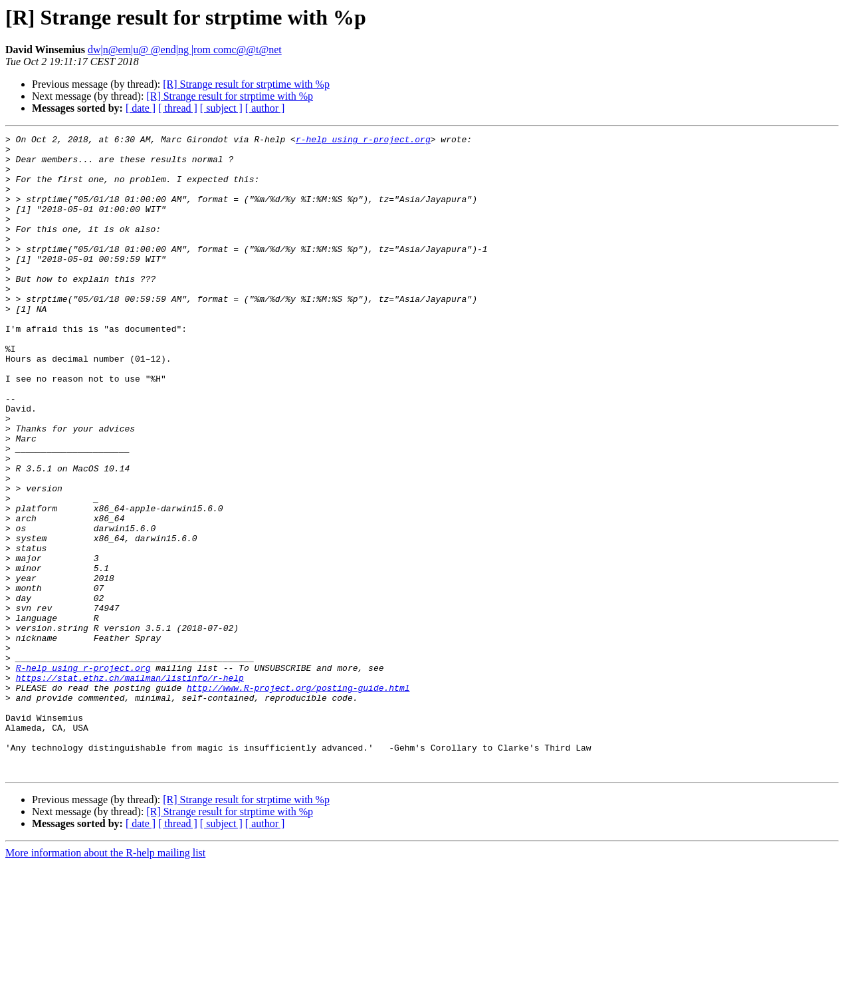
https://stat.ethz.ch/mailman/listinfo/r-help (130, 787)
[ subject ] (221, 108)
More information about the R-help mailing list (105, 980)
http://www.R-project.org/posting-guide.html (298, 799)
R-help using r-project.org (83, 775)
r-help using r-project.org (363, 141)
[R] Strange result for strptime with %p (246, 84)
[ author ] (265, 108)
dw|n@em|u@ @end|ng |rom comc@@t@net (185, 49)
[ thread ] (177, 108)
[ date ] (141, 108)
